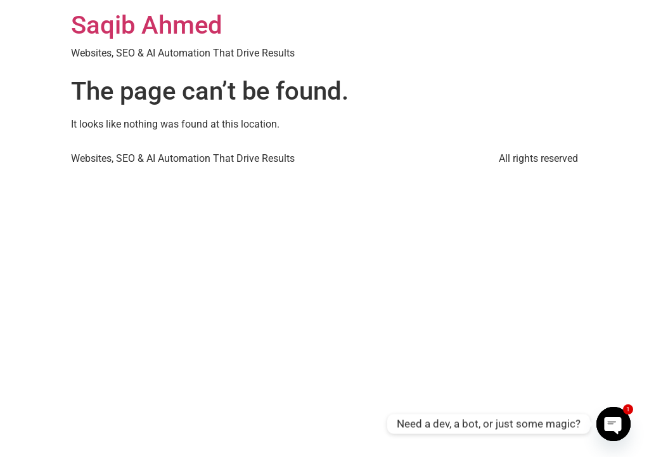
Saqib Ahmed (146, 25)
